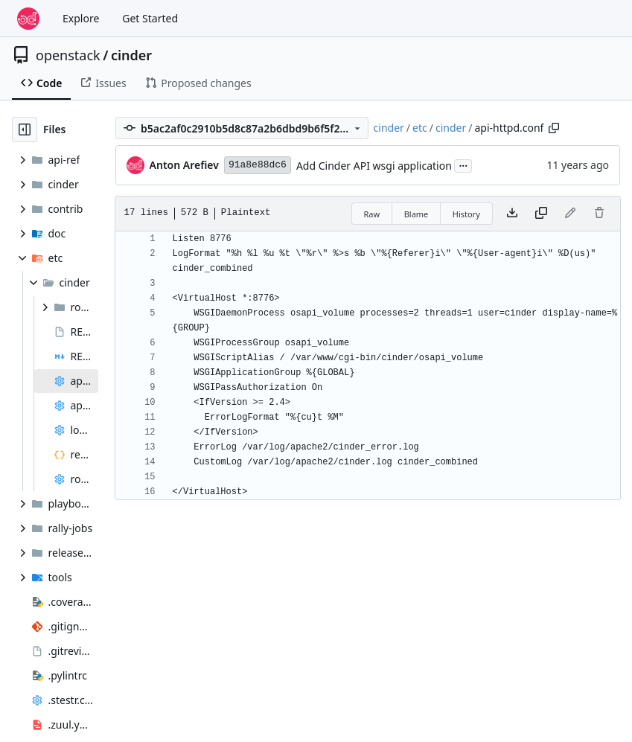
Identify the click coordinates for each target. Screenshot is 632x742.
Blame (416, 214)
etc (419, 128)
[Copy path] (554, 128)
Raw (372, 214)
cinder (131, 55)
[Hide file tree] (24, 129)
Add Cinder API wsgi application (374, 166)
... (463, 164)
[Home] (28, 18)
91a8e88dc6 (258, 164)
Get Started (150, 18)
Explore (81, 18)
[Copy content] (541, 213)
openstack (68, 55)
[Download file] (512, 213)
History (466, 214)
